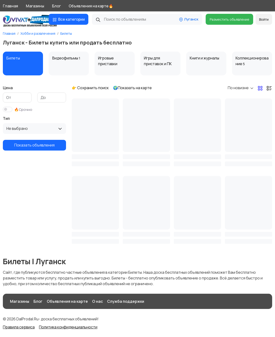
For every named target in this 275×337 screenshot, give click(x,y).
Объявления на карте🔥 (91, 6)
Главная (10, 6)
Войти (264, 19)
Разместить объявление (229, 19)
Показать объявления (34, 145)
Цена (8, 87)
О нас (97, 301)
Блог (56, 6)
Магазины (35, 6)
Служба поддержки (125, 301)
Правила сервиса (19, 327)
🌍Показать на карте (132, 87)
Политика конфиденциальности (68, 327)
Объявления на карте (67, 301)
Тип (6, 118)
